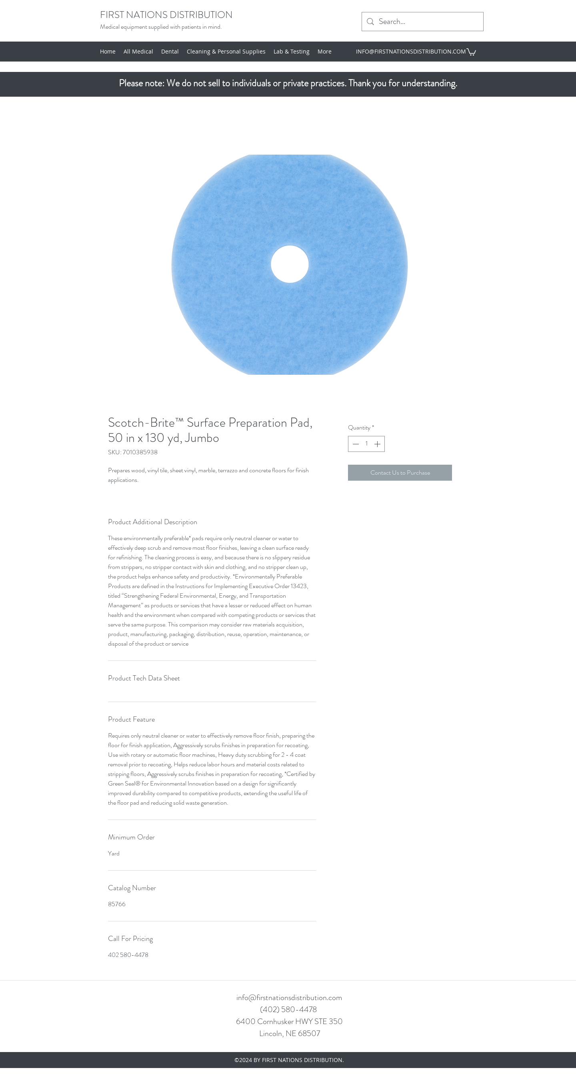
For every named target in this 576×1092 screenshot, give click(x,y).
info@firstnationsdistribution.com (289, 997)
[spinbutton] (366, 444)
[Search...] (422, 21)
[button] (471, 52)
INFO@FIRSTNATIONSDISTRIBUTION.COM (411, 51)
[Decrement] (354, 444)
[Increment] (378, 444)
